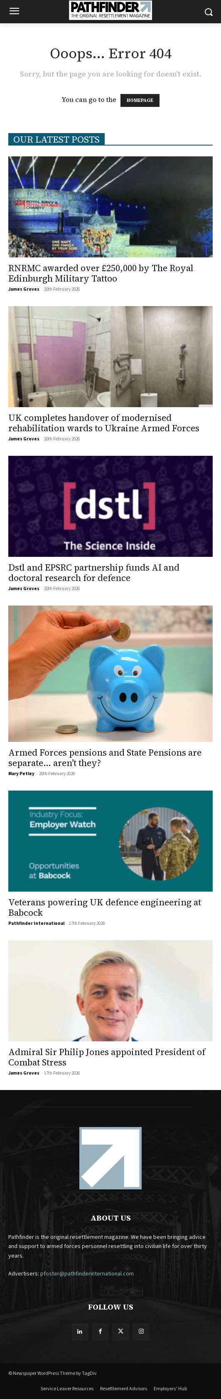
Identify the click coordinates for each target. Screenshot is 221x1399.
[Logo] (110, 10)
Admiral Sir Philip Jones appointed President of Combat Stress (106, 1057)
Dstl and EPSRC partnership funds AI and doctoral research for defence (93, 572)
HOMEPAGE (140, 100)
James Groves (23, 289)
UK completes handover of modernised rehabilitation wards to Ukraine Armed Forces (103, 423)
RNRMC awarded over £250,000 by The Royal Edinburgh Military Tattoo (101, 273)
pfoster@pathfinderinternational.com (87, 1274)
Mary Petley (21, 774)
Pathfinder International (36, 923)
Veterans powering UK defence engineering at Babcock (104, 907)
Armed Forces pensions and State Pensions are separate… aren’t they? (104, 757)
